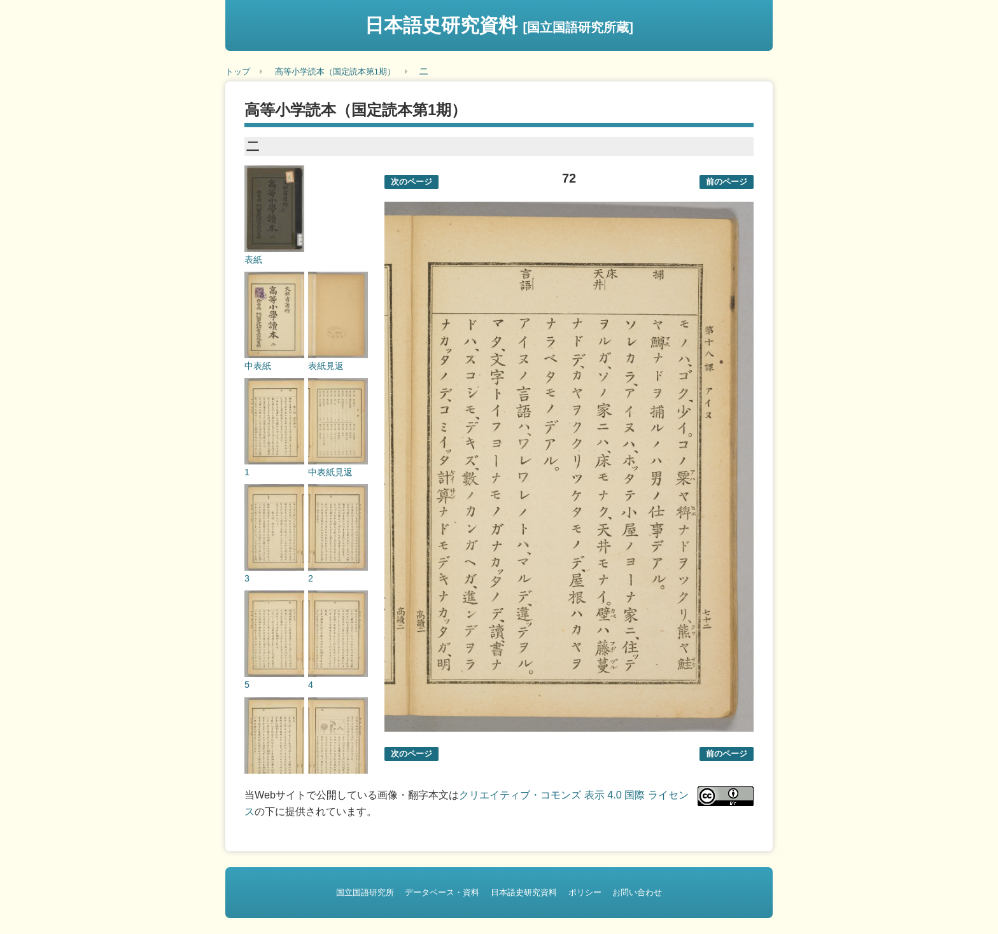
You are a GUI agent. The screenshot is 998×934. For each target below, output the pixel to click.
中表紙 (257, 366)
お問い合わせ (637, 892)
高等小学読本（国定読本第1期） (335, 71)
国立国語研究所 (365, 892)
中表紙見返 (330, 472)
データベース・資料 (442, 892)
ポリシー (584, 892)
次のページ (411, 181)
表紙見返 (326, 366)
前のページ (726, 181)
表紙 (253, 259)
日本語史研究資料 (499, 25)
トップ (237, 71)
